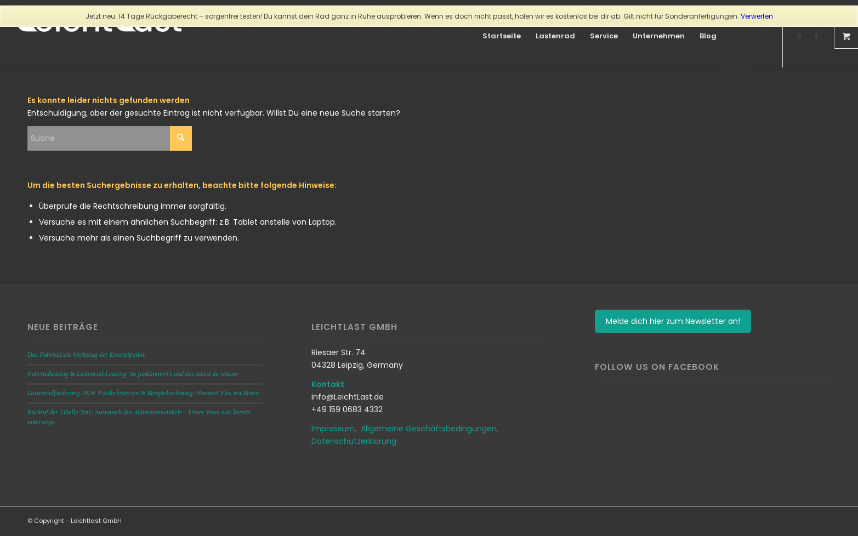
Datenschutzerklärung (353, 441)
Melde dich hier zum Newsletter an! (673, 321)
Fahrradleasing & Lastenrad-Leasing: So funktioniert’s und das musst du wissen (132, 374)
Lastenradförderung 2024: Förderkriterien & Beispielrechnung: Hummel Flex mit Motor (143, 393)
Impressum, (336, 428)
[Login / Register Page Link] (735, 37)
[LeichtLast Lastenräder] (99, 36)
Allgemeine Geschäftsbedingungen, (429, 428)
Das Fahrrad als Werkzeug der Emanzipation (86, 354)
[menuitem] (501, 36)
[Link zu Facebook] (816, 35)
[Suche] (757, 36)
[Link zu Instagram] (800, 35)
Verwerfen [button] (757, 16)
